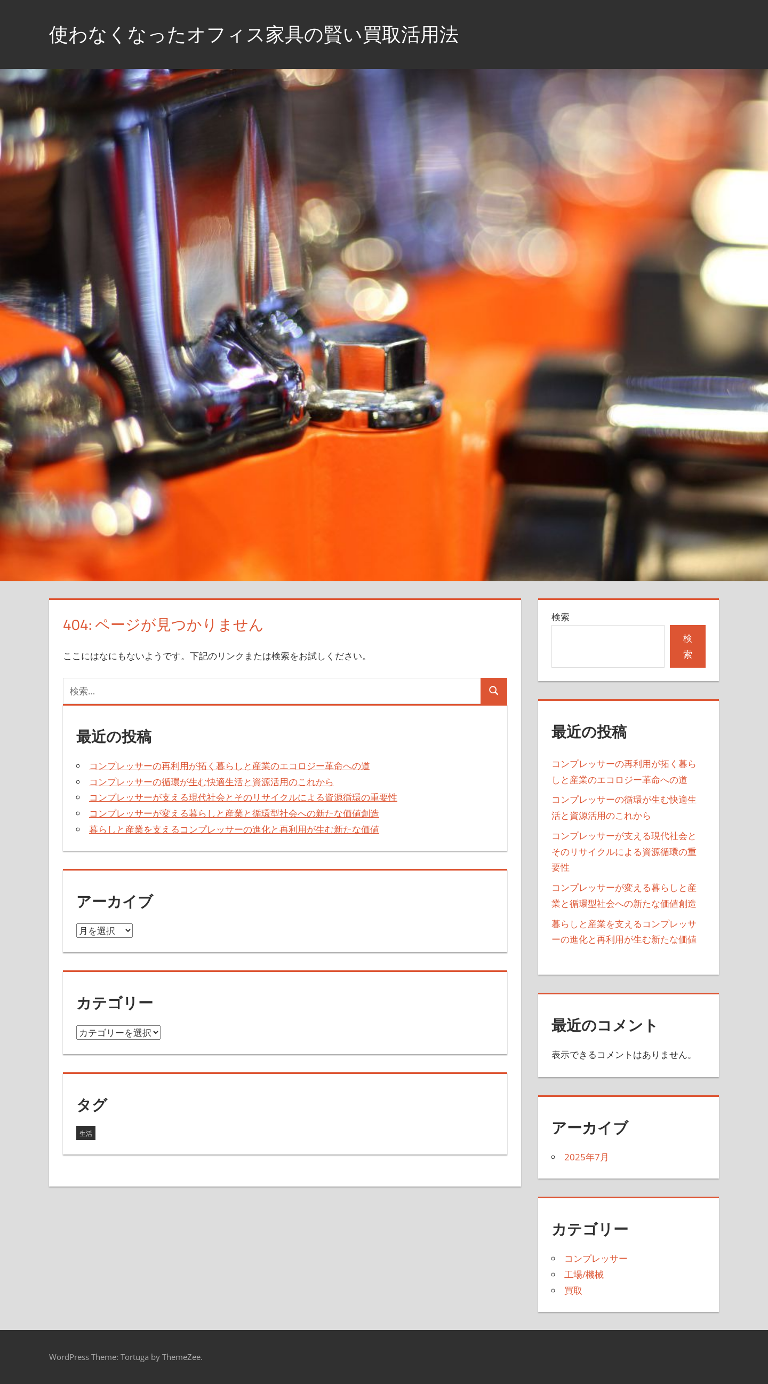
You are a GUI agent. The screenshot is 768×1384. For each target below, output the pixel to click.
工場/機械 (584, 1274)
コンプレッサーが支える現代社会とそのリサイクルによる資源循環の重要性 (243, 797)
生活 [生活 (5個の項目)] (85, 1133)
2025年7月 (586, 1157)
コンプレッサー (596, 1258)
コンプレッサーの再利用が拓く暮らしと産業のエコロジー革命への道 (229, 766)
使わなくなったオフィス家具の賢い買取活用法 (254, 34)
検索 (560, 617)
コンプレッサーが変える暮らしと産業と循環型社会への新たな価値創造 (234, 813)
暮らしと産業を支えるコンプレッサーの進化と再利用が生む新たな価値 (234, 829)
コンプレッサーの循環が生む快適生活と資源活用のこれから (211, 782)
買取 (573, 1290)
